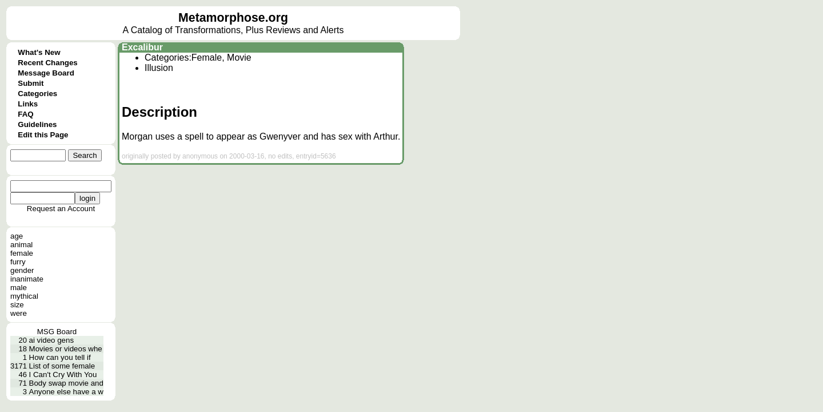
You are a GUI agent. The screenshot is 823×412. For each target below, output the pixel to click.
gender (22, 270)
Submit (30, 83)
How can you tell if (60, 357)
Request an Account (61, 208)
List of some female (62, 366)
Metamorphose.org (233, 18)
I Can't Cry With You (63, 374)
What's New (39, 52)
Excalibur (142, 47)
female (21, 253)
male (18, 287)
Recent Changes (47, 62)
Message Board (46, 73)
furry (18, 262)
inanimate (26, 279)
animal (21, 244)
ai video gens (51, 340)
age (16, 236)
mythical (24, 296)
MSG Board (57, 331)
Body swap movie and (66, 383)
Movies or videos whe (65, 348)
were (18, 313)
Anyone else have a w (66, 391)
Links (28, 104)
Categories (37, 93)
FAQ (25, 114)
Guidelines (37, 124)
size (17, 304)
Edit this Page (43, 134)
